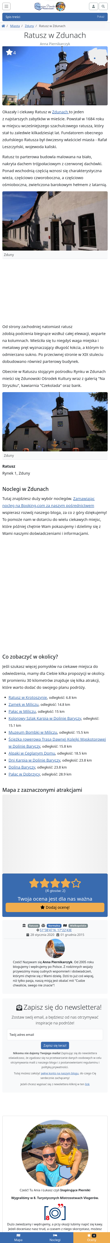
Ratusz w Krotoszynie (28, 697)
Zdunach (60, 111)
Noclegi (55, 1238)
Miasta (15, 26)
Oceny (91, 1237)
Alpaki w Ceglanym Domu (32, 753)
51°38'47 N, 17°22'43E (56, 930)
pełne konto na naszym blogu (60, 1073)
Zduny (29, 26)
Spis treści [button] (55, 17)
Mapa (18, 1238)
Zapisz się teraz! (54, 1045)
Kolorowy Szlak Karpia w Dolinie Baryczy (45, 718)
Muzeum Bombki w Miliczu (33, 732)
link (87, 1084)
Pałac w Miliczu (22, 711)
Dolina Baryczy (22, 767)
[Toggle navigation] (6, 6)
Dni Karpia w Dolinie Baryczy (34, 760)
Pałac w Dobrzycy (24, 774)
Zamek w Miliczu (23, 704)
